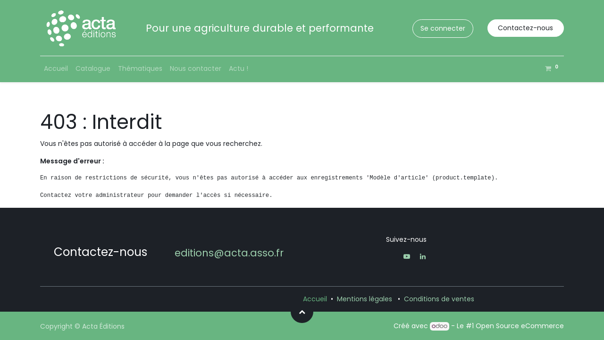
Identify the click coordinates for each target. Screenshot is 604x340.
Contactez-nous (525, 28)
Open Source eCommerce (520, 326)
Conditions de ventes (439, 299)
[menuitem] (56, 68)
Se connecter (442, 28)
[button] (302, 311)
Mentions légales (364, 299)
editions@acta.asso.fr (229, 253)
